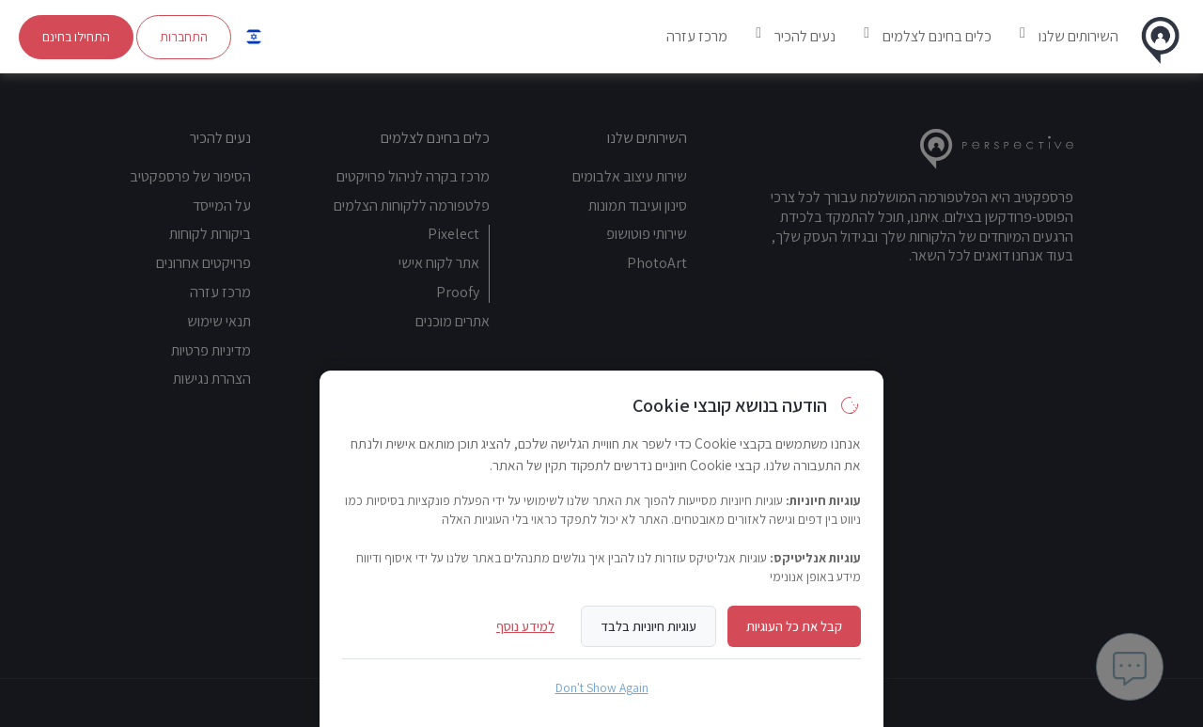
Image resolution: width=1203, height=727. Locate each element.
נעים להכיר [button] (805, 36)
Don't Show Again (601, 687)
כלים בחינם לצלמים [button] (937, 36)
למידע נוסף (525, 626)
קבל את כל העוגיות (794, 626)
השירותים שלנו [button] (1078, 36)
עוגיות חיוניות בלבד (648, 626)
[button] (253, 36)
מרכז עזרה (696, 36)
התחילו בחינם (76, 36)
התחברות (184, 36)
